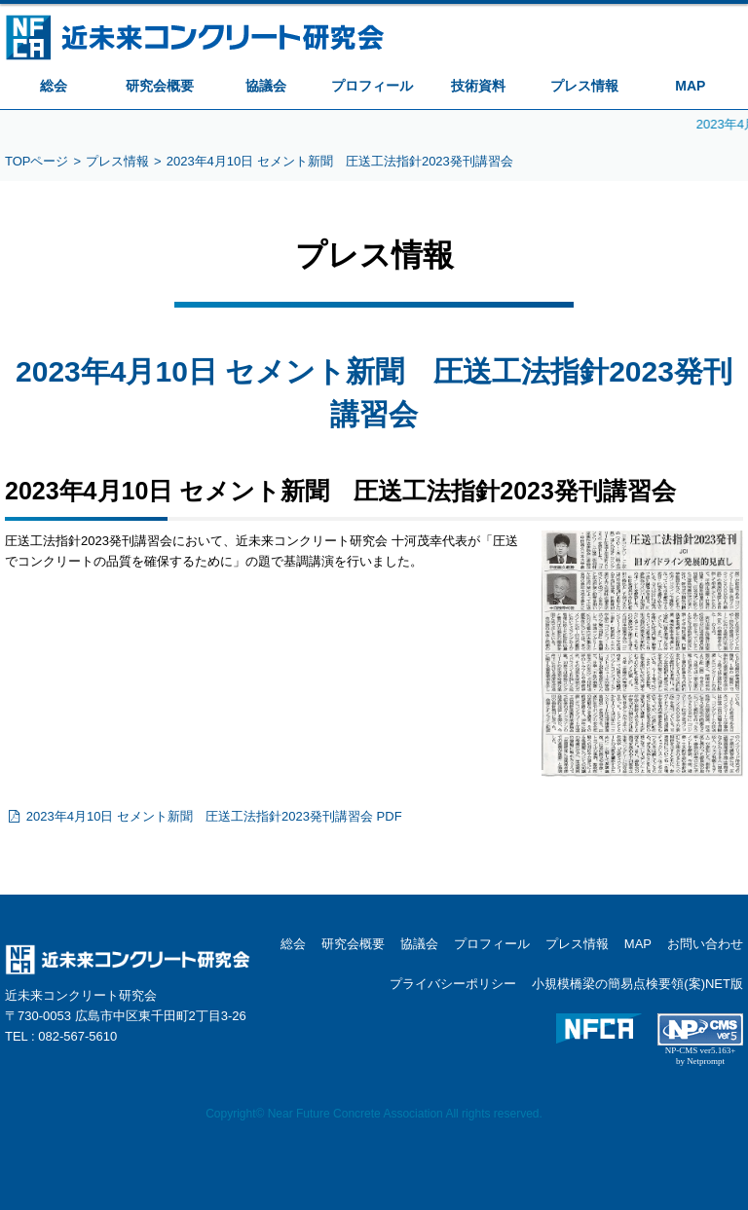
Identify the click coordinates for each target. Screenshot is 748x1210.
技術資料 (478, 85)
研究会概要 (160, 85)
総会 (53, 85)
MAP (690, 85)
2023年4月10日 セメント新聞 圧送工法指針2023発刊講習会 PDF (203, 816)
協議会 (265, 85)
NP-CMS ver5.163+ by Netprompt (700, 1055)
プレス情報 (584, 85)
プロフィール (372, 85)
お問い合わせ (705, 943)
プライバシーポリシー (453, 983)
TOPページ (37, 161)
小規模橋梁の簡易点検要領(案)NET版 (637, 983)
